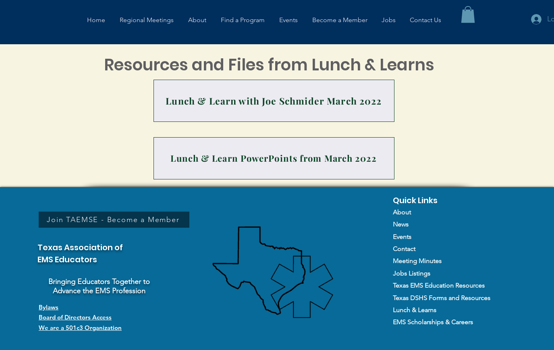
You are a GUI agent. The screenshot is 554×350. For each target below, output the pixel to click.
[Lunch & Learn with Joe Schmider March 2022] (274, 101)
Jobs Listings (411, 273)
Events (402, 237)
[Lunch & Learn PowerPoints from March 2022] (274, 158)
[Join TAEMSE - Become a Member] (114, 220)
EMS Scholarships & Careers (433, 322)
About (402, 212)
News (401, 224)
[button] (468, 14)
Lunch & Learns (414, 310)
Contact (404, 249)
